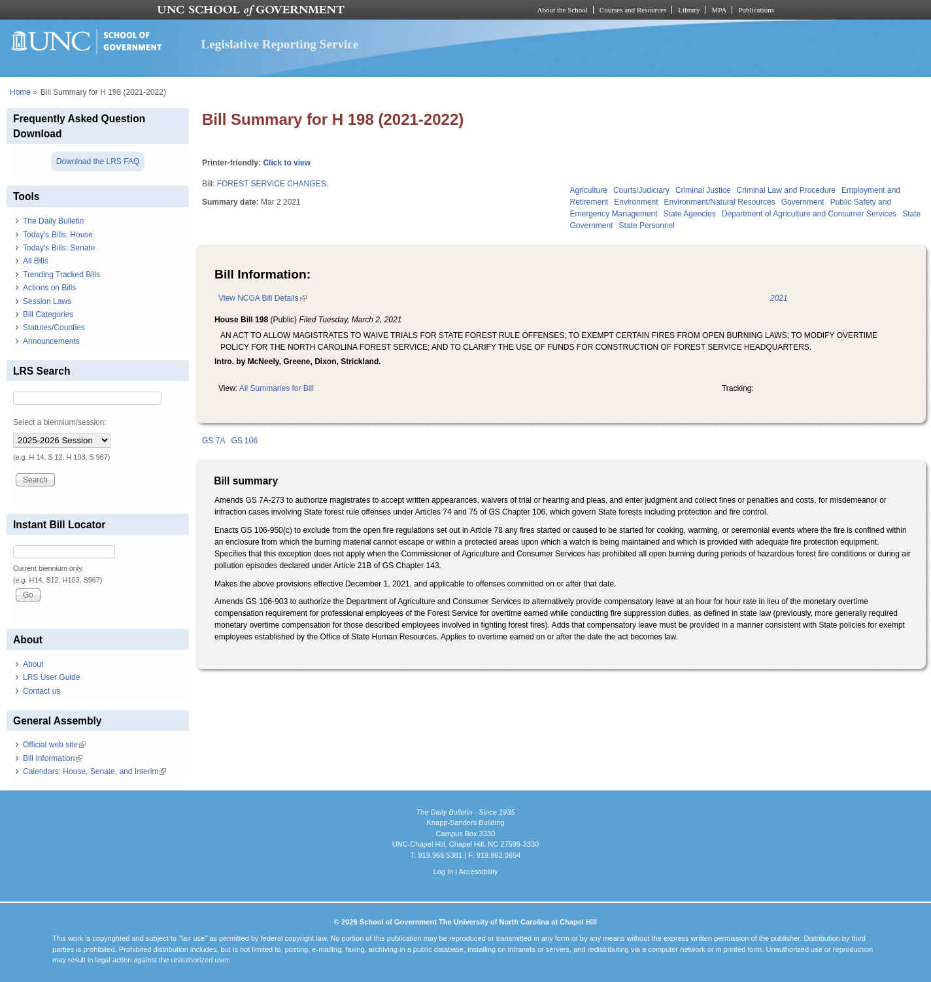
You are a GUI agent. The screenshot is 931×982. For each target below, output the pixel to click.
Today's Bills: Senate (59, 247)
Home (20, 92)
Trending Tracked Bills (61, 274)
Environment (636, 202)
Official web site (54, 744)
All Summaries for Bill (276, 388)
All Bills (35, 260)
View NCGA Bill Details (262, 298)
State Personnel (647, 225)
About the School (562, 10)
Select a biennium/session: (60, 422)
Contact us (41, 691)
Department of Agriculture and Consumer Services (809, 213)
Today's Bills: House (58, 234)
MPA (718, 10)
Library (689, 10)
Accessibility (478, 871)
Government (802, 202)
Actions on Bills (49, 287)
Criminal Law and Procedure (786, 190)
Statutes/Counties (54, 327)
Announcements (51, 341)
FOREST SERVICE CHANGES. (272, 183)
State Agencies (690, 213)
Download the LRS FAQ (97, 161)
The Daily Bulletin (53, 221)
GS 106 (244, 440)
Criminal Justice (703, 190)
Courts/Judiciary (641, 190)
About (33, 664)
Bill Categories (48, 314)
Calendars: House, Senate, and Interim (94, 771)
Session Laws (47, 301)
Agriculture (588, 190)
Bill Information (52, 758)
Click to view (287, 162)
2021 (779, 298)
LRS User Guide (51, 677)
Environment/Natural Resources (719, 202)
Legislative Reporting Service (280, 44)
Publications (756, 10)
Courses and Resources (633, 10)
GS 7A (213, 440)
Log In (443, 871)
